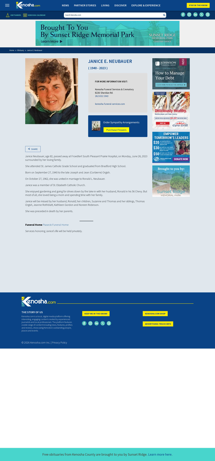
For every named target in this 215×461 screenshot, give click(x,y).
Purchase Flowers (116, 130)
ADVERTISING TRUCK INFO (158, 323)
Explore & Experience (145, 5)
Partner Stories (85, 5)
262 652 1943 (101, 96)
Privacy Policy (59, 342)
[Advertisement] (86, 254)
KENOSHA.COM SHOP (155, 313)
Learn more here (160, 454)
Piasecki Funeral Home (56, 224)
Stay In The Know (198, 5)
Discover (120, 5)
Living (105, 5)
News (65, 5)
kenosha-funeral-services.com (110, 103)
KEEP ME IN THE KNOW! (95, 313)
